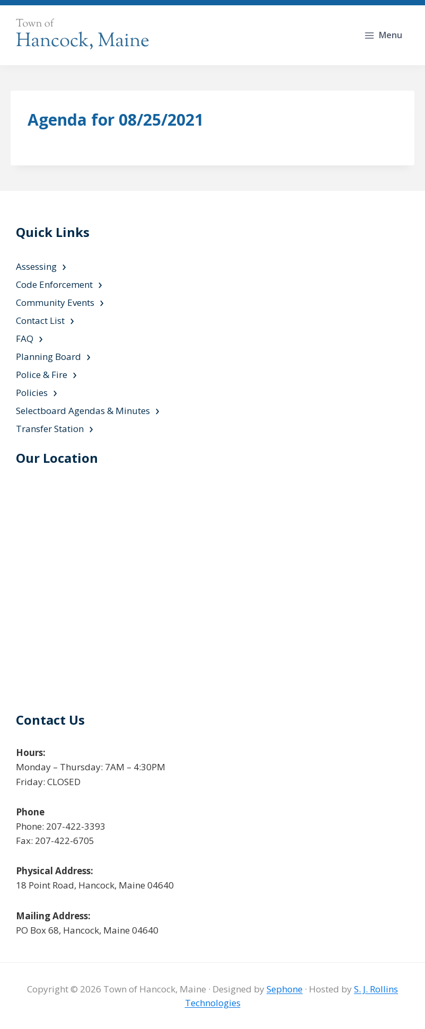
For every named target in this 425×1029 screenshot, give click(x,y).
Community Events (55, 302)
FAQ (24, 338)
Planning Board (48, 356)
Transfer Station (50, 429)
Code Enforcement (54, 284)
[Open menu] (384, 35)
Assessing (36, 266)
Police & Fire (41, 374)
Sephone (285, 989)
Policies (32, 392)
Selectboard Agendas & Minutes (83, 410)
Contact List (40, 320)
